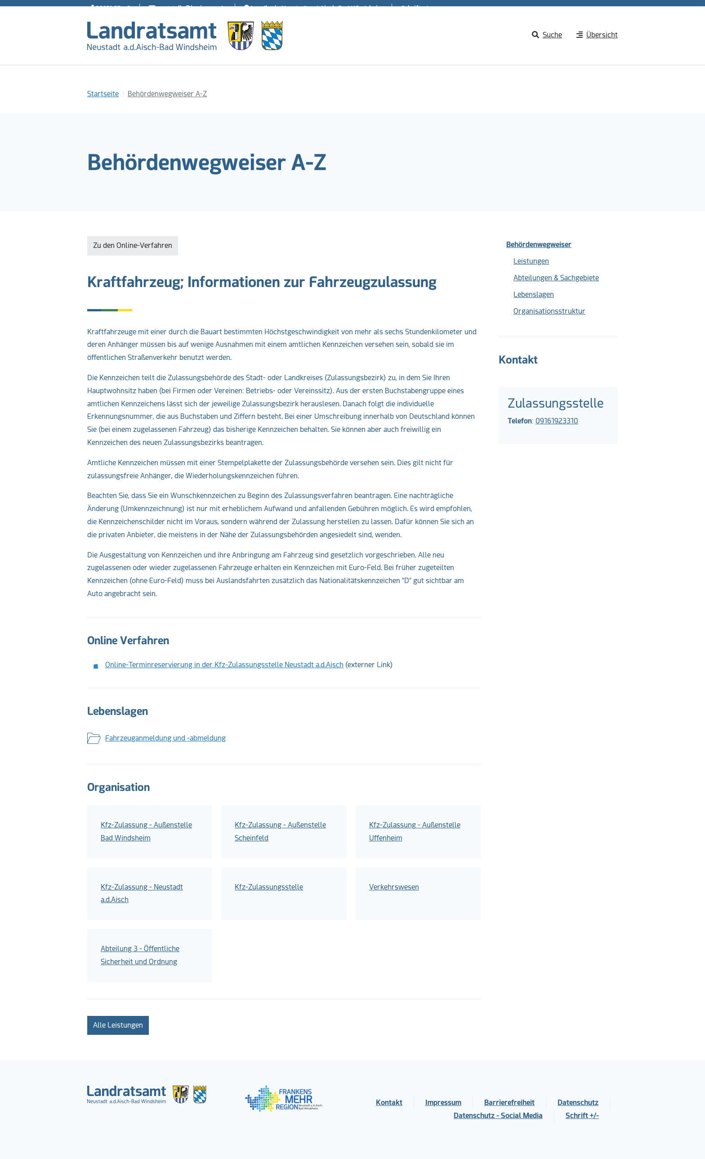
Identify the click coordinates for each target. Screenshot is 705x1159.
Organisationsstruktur (549, 311)
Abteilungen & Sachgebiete (556, 278)
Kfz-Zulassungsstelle (269, 887)
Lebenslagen (533, 294)
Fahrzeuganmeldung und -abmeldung (165, 738)
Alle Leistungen (118, 1025)
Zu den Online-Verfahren (132, 245)
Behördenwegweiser (538, 244)
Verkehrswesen (394, 887)
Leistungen (531, 261)
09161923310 (556, 421)
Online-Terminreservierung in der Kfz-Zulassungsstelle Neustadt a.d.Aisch (224, 664)
